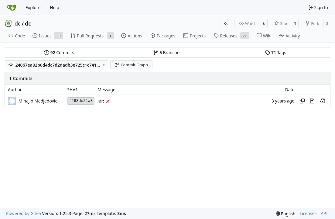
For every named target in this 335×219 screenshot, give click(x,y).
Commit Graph (131, 65)
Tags (275, 52)
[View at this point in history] (322, 101)
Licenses (308, 213)
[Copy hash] (302, 101)
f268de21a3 (81, 101)
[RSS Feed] (226, 23)
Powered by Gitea (23, 213)
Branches (167, 52)
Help (54, 7)
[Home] (11, 7)
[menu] (286, 214)
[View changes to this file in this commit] (312, 101)
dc (18, 23)
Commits (59, 52)
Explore (33, 7)
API (324, 213)
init (100, 101)
